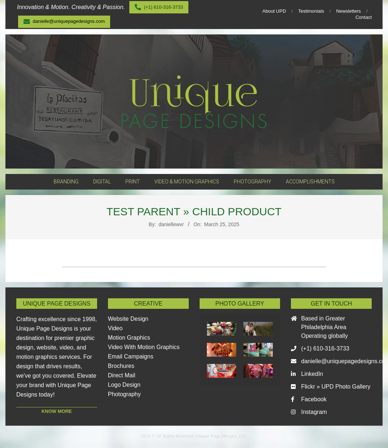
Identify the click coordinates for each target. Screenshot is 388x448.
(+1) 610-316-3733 (325, 348)
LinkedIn (312, 374)
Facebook (313, 399)
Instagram (314, 412)
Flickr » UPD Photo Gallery (335, 386)
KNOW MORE (56, 411)
